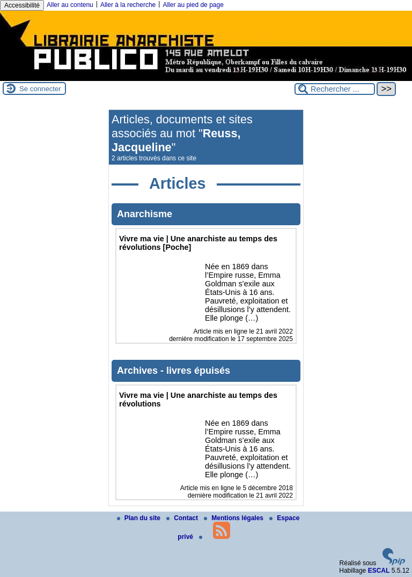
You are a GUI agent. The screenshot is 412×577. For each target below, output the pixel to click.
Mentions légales (234, 518)
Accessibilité (22, 5)
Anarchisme (144, 214)
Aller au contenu (70, 5)
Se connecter (40, 89)
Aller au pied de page (193, 5)
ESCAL (379, 570)
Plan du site (140, 518)
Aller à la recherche (128, 5)
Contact (183, 518)
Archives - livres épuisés (173, 370)
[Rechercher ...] (335, 89)
